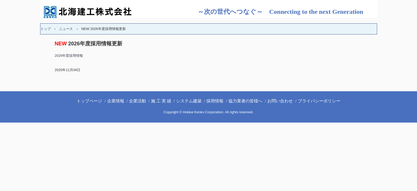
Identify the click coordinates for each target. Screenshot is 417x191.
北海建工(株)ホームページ (92, 12)
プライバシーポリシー (319, 101)
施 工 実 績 (161, 101)
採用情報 (214, 101)
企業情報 (115, 101)
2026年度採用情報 (69, 56)
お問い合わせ (280, 101)
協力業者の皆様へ (245, 101)
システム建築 (189, 101)
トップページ (89, 101)
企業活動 (137, 101)
